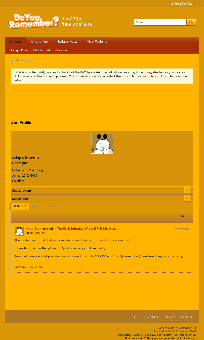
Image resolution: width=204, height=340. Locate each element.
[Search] (160, 22)
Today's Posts (68, 41)
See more (20, 266)
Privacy (170, 317)
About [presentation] (36, 206)
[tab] (19, 206)
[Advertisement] (107, 103)
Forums (15, 41)
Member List (41, 50)
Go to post (37, 266)
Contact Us (151, 317)
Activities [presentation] (19, 206)
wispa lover (34, 229)
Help (135, 317)
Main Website (97, 41)
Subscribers (20, 199)
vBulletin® (174, 331)
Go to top (186, 317)
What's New (39, 41)
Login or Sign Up (183, 3)
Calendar (61, 50)
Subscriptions (21, 190)
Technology (38, 233)
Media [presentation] (51, 206)
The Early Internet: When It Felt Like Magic (87, 229)
